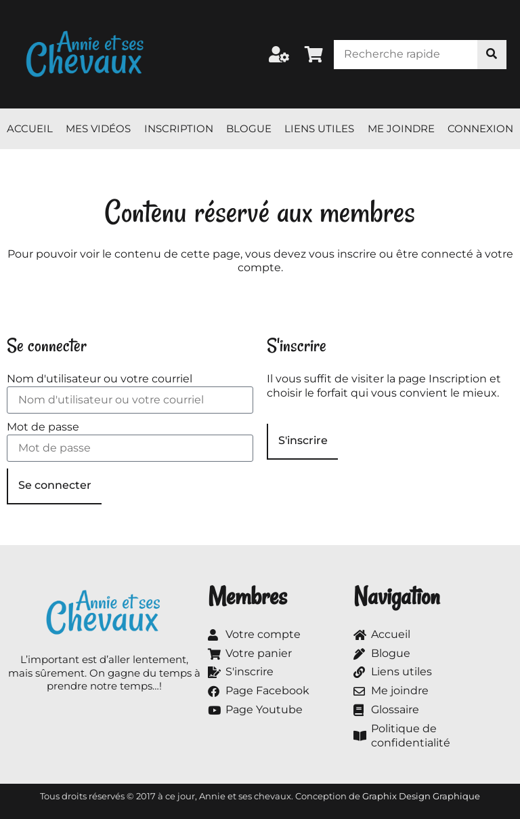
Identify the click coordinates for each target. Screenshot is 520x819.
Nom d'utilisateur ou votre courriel (99, 378)
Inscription (178, 128)
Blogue (249, 128)
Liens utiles (319, 128)
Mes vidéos (98, 128)
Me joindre (401, 128)
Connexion (480, 128)
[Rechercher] (491, 54)
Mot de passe (43, 426)
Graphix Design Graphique (421, 796)
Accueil (30, 128)
